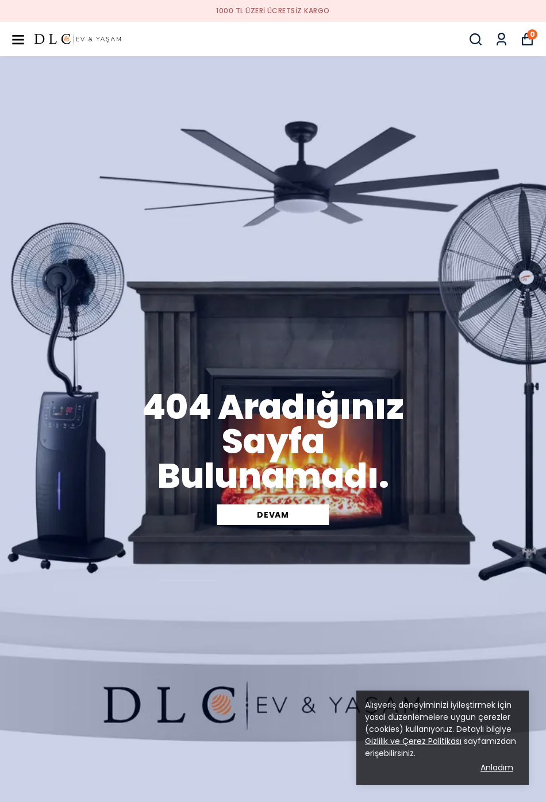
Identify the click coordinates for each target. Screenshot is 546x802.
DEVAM (273, 514)
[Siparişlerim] (501, 39)
